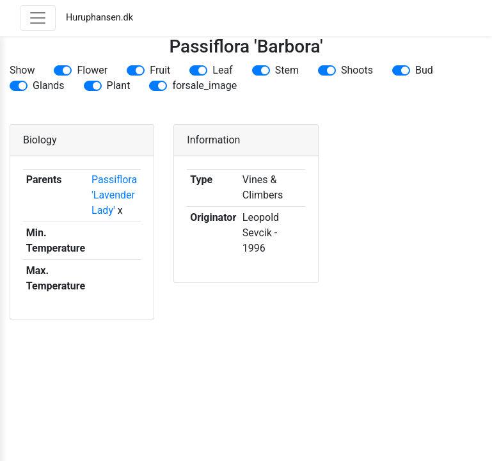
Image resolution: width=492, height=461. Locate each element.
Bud (424, 70)
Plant (119, 85)
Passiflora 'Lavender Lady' (114, 195)
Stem (287, 70)
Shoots (357, 70)
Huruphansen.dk (99, 17)
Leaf (222, 70)
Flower (92, 70)
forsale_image (204, 85)
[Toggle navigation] (38, 18)
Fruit (160, 70)
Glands (49, 85)
